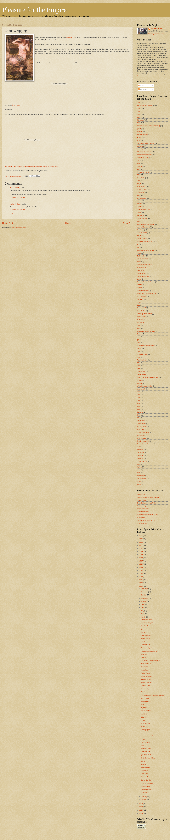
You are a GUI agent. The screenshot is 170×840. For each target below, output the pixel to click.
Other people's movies (144, 152)
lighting (139, 467)
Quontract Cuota (146, 755)
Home (68, 223)
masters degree (142, 238)
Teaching (140, 383)
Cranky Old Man (146, 780)
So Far (143, 632)
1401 (138, 195)
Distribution (140, 192)
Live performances (143, 276)
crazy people (141, 389)
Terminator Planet (146, 619)
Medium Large (141, 500)
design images (142, 461)
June (143, 607)
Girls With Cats (146, 752)
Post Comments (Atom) (18, 228)
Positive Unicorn (146, 701)
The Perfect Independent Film (150, 660)
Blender (139, 288)
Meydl (139, 184)
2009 (141, 586)
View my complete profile (156, 34)
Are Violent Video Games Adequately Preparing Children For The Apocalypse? (31, 166)
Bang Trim (144, 654)
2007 (141, 807)
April (142, 614)
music (139, 253)
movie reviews (141, 478)
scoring (139, 481)
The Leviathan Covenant (145, 444)
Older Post (128, 223)
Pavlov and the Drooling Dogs (146, 293)
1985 (138, 409)
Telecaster (140, 435)
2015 (141, 567)
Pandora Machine (143, 290)
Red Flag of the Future (144, 314)
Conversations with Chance (146, 282)
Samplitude (140, 270)
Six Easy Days (142, 296)
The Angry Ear (141, 438)
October (144, 595)
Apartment (140, 230)
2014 (141, 570)
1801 (138, 328)
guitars (139, 201)
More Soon (144, 774)
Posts (141, 85)
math (138, 473)
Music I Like (141, 178)
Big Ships (144, 707)
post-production (142, 218)
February (144, 796)
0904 (138, 102)
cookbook (140, 455)
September (145, 598)
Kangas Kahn (141, 494)
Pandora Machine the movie (146, 345)
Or (141, 629)
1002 (138, 117)
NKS (138, 357)
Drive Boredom (146, 635)
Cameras (140, 412)
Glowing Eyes (145, 730)
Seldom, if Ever (146, 748)
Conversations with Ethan (145, 224)
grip (138, 464)
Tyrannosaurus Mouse (144, 155)
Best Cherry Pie (146, 663)
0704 (138, 181)
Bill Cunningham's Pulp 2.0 (145, 520)
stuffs (139, 484)
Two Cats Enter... (146, 626)
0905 (138, 366)
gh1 (138, 160)
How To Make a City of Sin (149, 651)
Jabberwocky (141, 374)
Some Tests (144, 770)
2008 (141, 804)
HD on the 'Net (145, 723)
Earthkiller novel (142, 354)
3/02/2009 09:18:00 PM (17, 209)
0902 (138, 400)
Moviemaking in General (145, 105)
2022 (141, 545)
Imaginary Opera (142, 259)
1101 (138, 123)
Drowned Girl (141, 308)
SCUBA (139, 204)
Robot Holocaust (146, 679)
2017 (141, 561)
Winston (139, 207)
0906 (138, 351)
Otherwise (140, 120)
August (143, 601)
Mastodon (140, 76)
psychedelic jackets (143, 227)
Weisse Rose (145, 792)
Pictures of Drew (142, 134)
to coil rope (16, 105)
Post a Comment (12, 214)
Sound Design (141, 317)
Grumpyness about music (145, 250)
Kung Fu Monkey (142, 517)
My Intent (144, 714)
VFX (138, 447)
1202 (138, 169)
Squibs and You (146, 638)
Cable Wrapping (146, 789)
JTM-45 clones (142, 233)
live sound (140, 322)
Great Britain (141, 421)
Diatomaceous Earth (143, 210)
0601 (138, 363)
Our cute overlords (143, 509)
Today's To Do (145, 645)
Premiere (140, 380)
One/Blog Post (145, 742)
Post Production (142, 360)
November (144, 592)
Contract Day (145, 777)
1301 (138, 175)
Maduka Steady (142, 426)
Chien (139, 415)
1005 (138, 403)
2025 (141, 536)
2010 (141, 583)
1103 (138, 406)
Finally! (143, 739)
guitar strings (141, 273)
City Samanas (141, 198)
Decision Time (145, 686)
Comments (142, 89)
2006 (141, 810)
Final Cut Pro (141, 311)
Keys (142, 745)
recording (140, 149)
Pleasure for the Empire (34, 10)
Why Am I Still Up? (147, 783)
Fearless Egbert (146, 689)
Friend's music (142, 189)
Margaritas (144, 670)
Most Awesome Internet (148, 736)
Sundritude (144, 667)
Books (139, 302)
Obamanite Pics (146, 711)
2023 (141, 542)
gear (138, 340)
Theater (139, 131)
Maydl (139, 235)
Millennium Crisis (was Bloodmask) (148, 126)
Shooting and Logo (147, 692)
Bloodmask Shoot (143, 157)
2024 (141, 539)
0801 (138, 111)
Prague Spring (141, 267)
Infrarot (143, 733)
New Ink (143, 764)
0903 (138, 325)
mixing (139, 392)
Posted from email (147, 682)
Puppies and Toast (143, 432)
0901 (138, 397)
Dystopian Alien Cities (148, 758)
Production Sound (143, 172)
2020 (141, 551)
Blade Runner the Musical (145, 241)
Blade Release (145, 767)
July (142, 604)
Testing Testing (145, 673)
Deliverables (141, 256)
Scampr (139, 334)
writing (139, 395)
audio (139, 212)
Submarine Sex (142, 523)
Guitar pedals (141, 423)
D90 (138, 305)
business (140, 146)
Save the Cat (70, 37)
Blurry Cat (144, 726)
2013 (141, 573)
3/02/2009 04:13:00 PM (17, 197)
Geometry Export (146, 648)
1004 (138, 221)
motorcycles (141, 476)
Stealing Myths (145, 786)
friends (139, 348)
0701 (138, 108)
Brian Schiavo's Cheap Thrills (146, 503)
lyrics (138, 470)
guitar (139, 128)
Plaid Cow (140, 429)
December (144, 589)
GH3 (138, 343)
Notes (139, 261)
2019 (141, 554)
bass (138, 337)
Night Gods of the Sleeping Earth (147, 377)
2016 (141, 564)
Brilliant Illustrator (146, 676)
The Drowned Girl (143, 441)
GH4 (138, 418)
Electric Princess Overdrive (146, 331)
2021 (141, 548)
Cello (138, 369)
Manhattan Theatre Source (145, 143)
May (142, 611)
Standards (140, 319)
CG (138, 247)
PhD (138, 244)
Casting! (143, 657)
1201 (138, 140)
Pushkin (139, 137)
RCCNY (139, 285)
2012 (141, 577)
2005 (141, 813)
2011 (141, 580)
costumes (140, 458)
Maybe (143, 761)
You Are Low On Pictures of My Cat (152, 695)
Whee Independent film (144, 386)
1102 (138, 163)
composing (140, 452)
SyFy (142, 704)
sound (139, 279)
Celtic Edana (141, 371)
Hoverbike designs (147, 623)
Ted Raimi (140, 215)
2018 (141, 558)
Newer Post (7, 223)
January (144, 800)
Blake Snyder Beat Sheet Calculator (148, 497)
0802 (138, 114)
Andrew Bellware (16, 204)
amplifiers (140, 299)
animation (140, 450)
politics (139, 166)
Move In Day (145, 698)
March (143, 617)
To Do (143, 720)
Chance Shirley (15, 188)
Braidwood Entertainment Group (147, 514)
